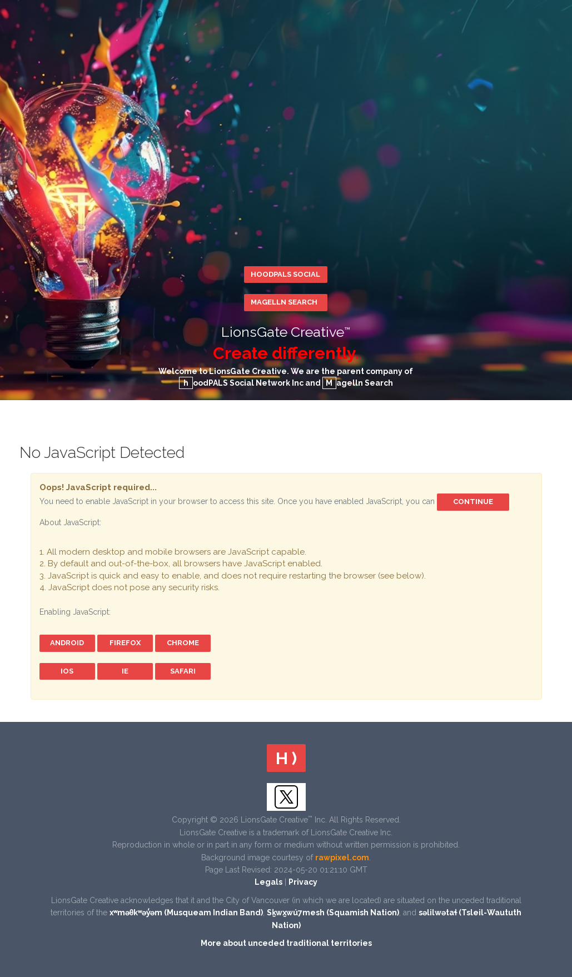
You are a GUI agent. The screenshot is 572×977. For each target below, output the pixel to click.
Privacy (303, 882)
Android (67, 643)
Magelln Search (284, 302)
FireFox (125, 643)
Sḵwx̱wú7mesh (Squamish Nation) (333, 912)
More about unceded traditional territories (286, 943)
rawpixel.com (342, 857)
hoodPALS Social (285, 274)
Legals (268, 882)
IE (125, 671)
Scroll (555, 855)
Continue (473, 501)
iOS (67, 671)
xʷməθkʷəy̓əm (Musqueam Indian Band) (186, 912)
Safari (183, 671)
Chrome (183, 643)
